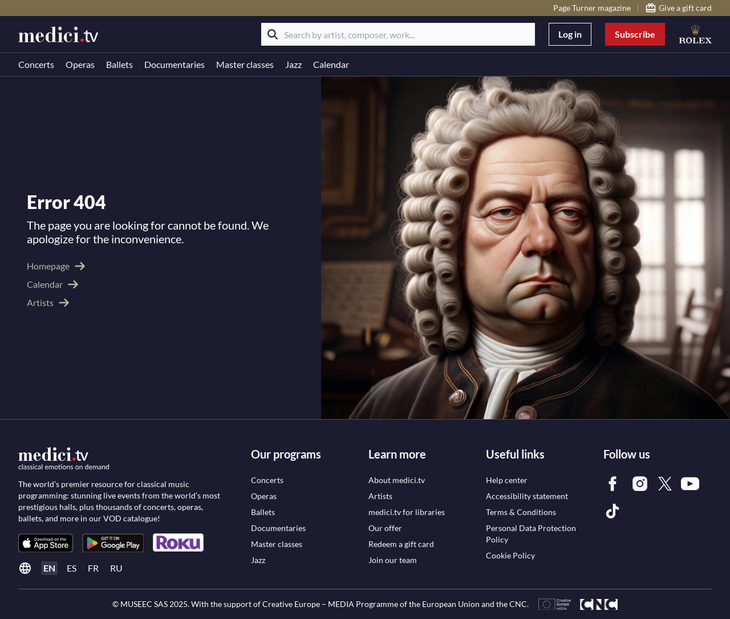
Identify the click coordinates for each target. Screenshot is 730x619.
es (71, 567)
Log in (570, 34)
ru (116, 567)
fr (93, 567)
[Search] (272, 34)
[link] (45, 542)
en (49, 567)
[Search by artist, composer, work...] (398, 34)
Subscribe (635, 34)
